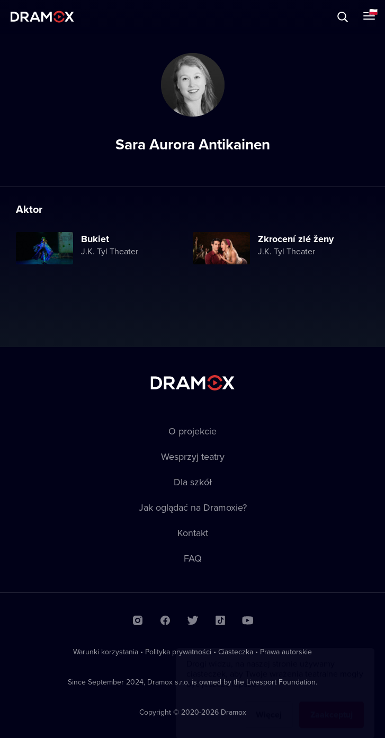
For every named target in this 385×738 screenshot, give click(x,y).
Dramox (42, 17)
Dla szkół (193, 481)
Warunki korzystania (105, 651)
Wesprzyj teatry (193, 456)
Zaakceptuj (331, 704)
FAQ (193, 558)
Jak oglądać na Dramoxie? (193, 507)
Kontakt (192, 532)
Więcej (269, 704)
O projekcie (192, 431)
